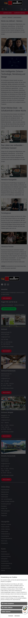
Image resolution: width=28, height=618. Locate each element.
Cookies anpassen (6, 611)
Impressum (10, 615)
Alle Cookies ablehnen (7, 607)
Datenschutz (17, 615)
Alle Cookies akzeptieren (8, 603)
